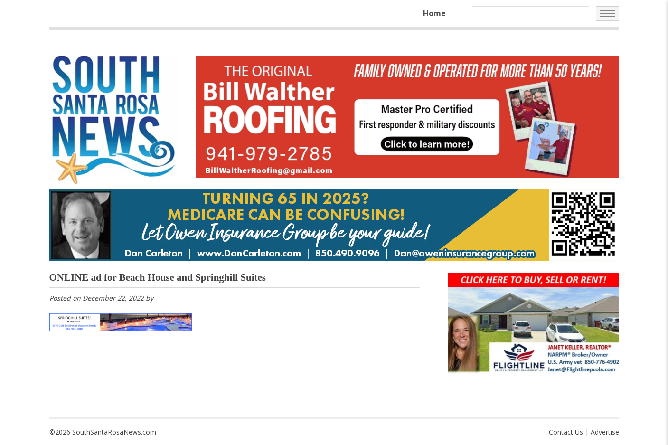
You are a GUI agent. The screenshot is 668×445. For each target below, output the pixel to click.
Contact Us (566, 431)
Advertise (605, 431)
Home (434, 13)
